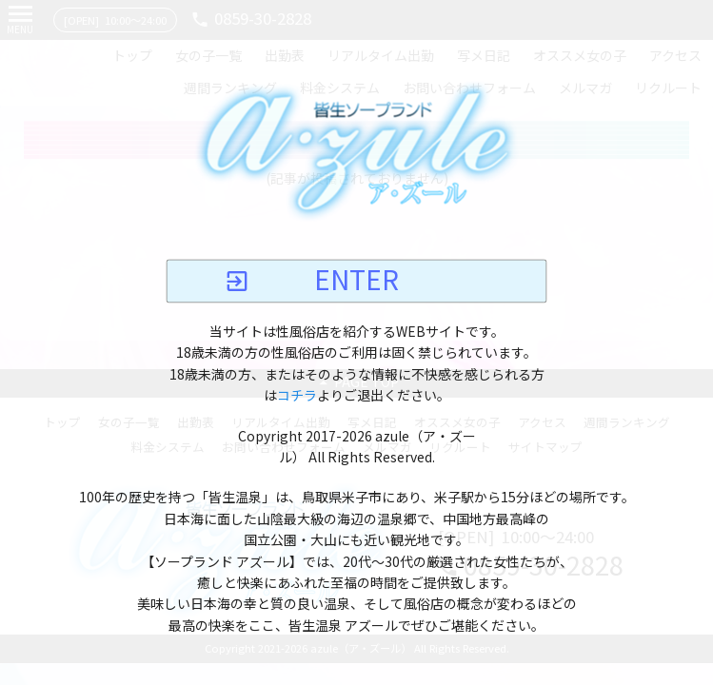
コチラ (297, 396)
